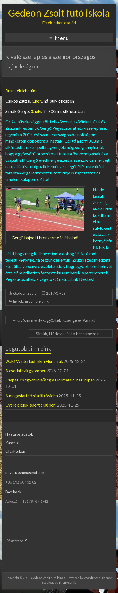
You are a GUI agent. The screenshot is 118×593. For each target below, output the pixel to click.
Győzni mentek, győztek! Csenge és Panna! (53, 320)
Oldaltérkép (15, 451)
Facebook (13, 491)
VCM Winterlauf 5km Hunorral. (34, 361)
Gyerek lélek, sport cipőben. (30, 404)
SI (27, 540)
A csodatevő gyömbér (25, 370)
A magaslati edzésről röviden (31, 395)
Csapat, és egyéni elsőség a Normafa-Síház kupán (50, 379)
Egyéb (18, 301)
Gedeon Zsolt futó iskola (59, 13)
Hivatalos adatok (19, 434)
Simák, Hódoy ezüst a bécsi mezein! (71, 333)
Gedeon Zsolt (24, 293)
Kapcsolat (13, 442)
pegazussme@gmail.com (25, 472)
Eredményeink (37, 301)
